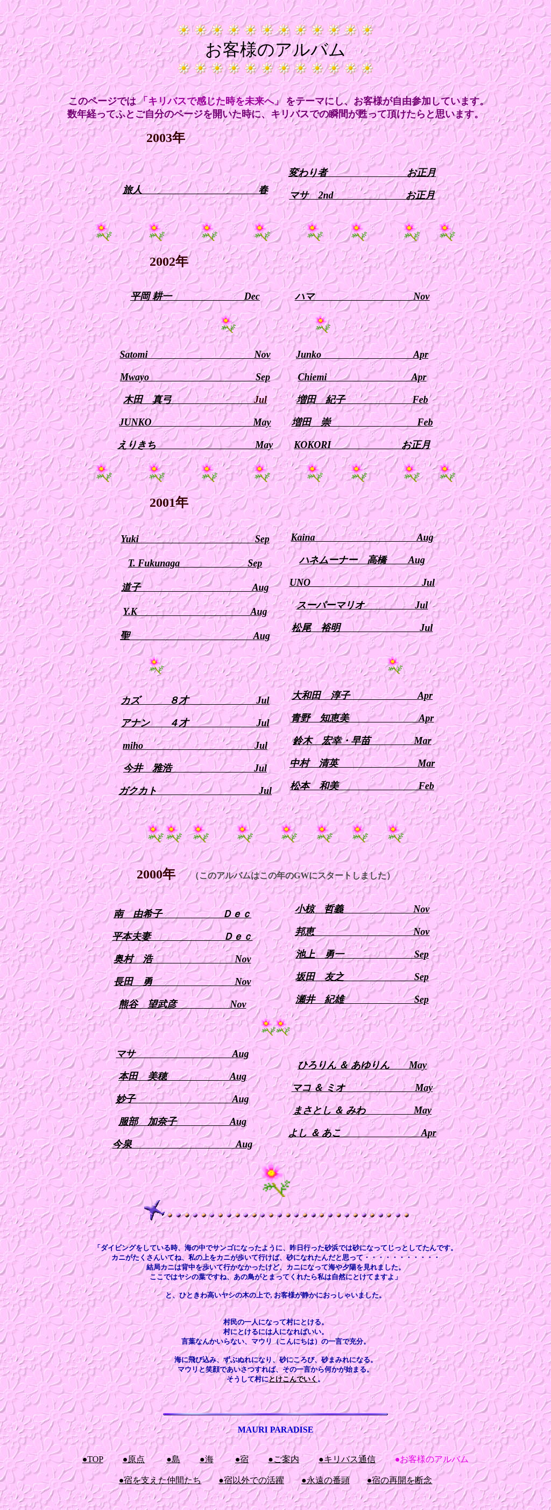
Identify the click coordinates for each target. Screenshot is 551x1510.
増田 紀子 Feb (362, 399)
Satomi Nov (194, 354)
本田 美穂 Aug (182, 1076)
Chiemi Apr (362, 377)
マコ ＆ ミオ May (362, 1087)
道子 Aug (195, 587)
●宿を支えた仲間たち (160, 1480)
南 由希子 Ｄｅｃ (183, 914)
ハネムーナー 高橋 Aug (362, 560)
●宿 (242, 1459)
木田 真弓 (195, 399)
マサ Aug (182, 1053)
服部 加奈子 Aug (182, 1121)
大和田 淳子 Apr (362, 695)
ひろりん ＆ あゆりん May (362, 1065)
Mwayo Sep (195, 377)
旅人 (132, 190)
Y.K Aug (195, 611)
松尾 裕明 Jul (362, 627)
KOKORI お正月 (362, 444)
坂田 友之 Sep (362, 977)
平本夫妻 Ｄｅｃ (182, 936)
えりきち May (195, 444)
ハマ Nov (362, 296)
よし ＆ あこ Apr (362, 1133)
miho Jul (195, 745)
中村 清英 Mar (362, 763)
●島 (173, 1459)
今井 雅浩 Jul (195, 768)
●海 (207, 1459)
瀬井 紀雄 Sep (362, 999)
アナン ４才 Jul (195, 723)
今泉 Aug (182, 1144)
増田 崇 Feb (362, 422)
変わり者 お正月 (362, 172)
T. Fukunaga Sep (195, 563)
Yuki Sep (195, 539)
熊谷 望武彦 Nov (182, 1004)
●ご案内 (283, 1459)
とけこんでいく (293, 1379)
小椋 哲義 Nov (362, 909)
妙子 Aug (182, 1099)
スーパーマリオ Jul (362, 605)
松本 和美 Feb (362, 786)
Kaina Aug (362, 537)
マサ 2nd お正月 (362, 195)
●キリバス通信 (347, 1459)
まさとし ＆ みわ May (362, 1110)
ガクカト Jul (195, 790)
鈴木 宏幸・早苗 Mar (362, 740)
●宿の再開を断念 (400, 1480)
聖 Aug (195, 635)
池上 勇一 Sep (362, 954)
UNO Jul (362, 582)
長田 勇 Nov (182, 981)
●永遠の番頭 (325, 1480)
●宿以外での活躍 (251, 1480)
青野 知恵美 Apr (362, 718)
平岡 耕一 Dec (194, 296)
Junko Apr (362, 354)
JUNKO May (195, 422)
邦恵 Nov (362, 931)
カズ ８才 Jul (195, 700)
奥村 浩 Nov (182, 959)
